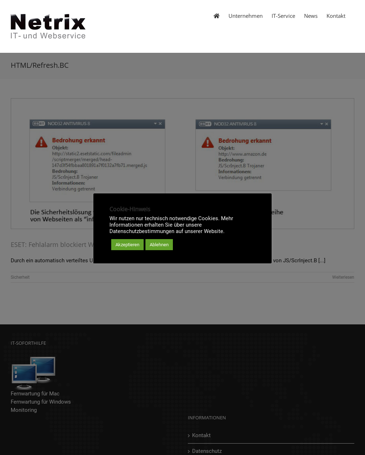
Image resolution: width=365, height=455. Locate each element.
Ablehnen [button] (159, 244)
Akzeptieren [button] (127, 244)
